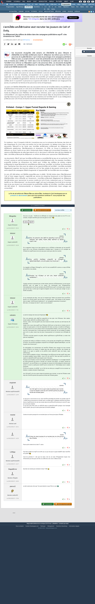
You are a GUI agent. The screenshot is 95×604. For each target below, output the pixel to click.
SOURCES (70, 11)
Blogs (29, 1)
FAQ (23, 1)
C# (49, 7)
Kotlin (59, 7)
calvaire (13, 346)
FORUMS (21, 11)
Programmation (66, 4)
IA (32, 4)
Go (55, 7)
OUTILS (41, 11)
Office (78, 4)
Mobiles (84, 4)
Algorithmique (20, 7)
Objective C (66, 7)
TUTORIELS (34, 11)
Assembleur (37, 7)
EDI (59, 4)
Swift (91, 7)
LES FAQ (27, 11)
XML (48, 9)
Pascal (72, 7)
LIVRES (64, 11)
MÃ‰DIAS (58, 11)
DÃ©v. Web (53, 4)
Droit (66, 1)
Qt (44, 9)
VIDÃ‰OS (77, 11)
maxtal (12, 446)
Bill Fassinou (26, 50)
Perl (77, 7)
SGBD (73, 4)
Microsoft (41, 4)
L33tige (12, 483)
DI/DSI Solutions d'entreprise (17, 4)
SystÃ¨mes (91, 4)
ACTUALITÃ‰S (13, 11)
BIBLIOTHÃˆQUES (49, 11)
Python (82, 7)
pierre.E (13, 518)
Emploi (51, 1)
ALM (36, 4)
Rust (87, 7)
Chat (35, 1)
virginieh (12, 414)
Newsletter (43, 1)
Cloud (28, 4)
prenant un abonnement (18, 206)
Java (47, 4)
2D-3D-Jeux (29, 7)
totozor (12, 265)
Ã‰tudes (59, 1)
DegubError (12, 501)
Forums (8, 1)
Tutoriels (16, 1)
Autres (53, 9)
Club (71, 1)
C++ (46, 7)
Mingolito (12, 247)
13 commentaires (38, 50)
